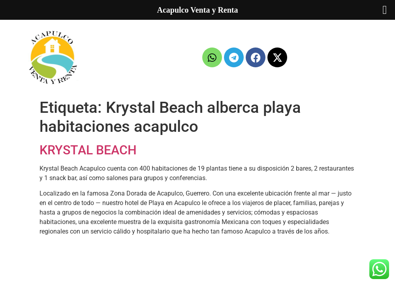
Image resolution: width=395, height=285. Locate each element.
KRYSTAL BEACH (88, 150)
